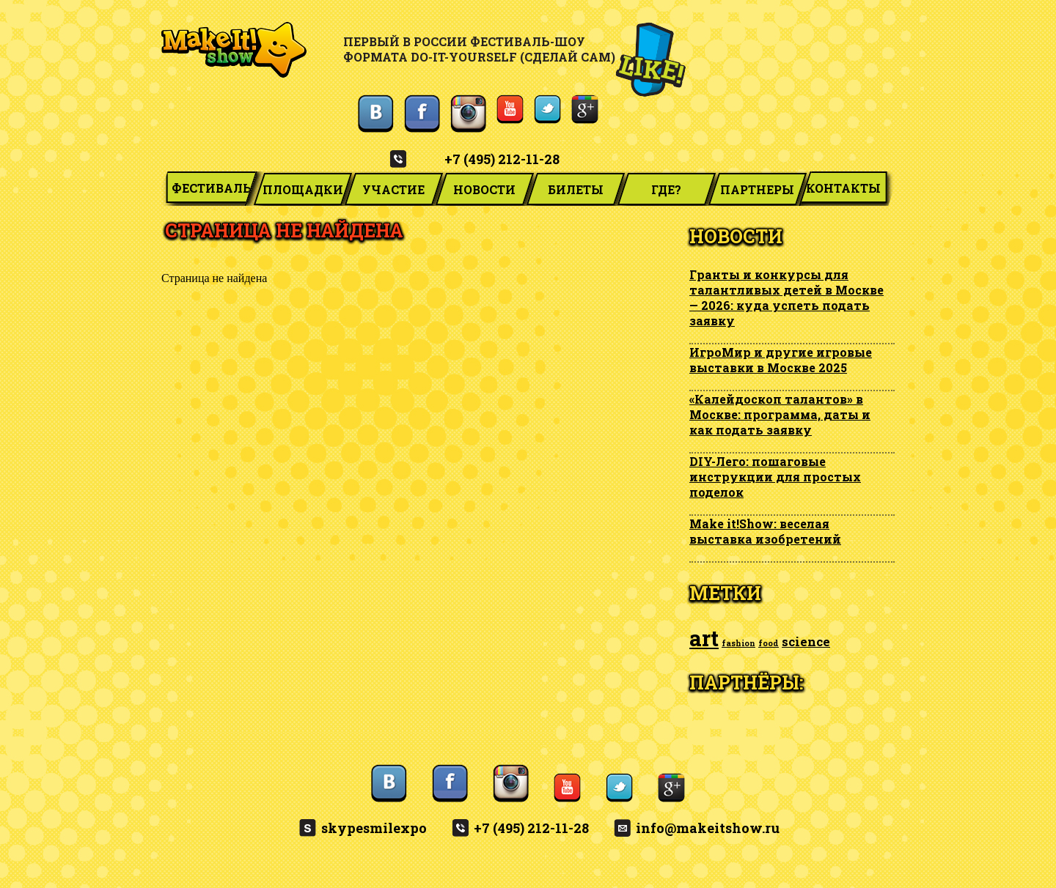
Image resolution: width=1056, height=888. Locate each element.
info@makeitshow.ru (708, 828)
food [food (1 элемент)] (768, 643)
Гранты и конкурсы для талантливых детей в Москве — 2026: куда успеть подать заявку (786, 297)
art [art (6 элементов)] (704, 638)
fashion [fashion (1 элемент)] (738, 643)
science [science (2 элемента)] (806, 641)
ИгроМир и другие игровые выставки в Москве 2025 (780, 359)
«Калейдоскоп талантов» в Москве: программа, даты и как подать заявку (779, 414)
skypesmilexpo (374, 828)
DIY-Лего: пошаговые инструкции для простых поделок (775, 477)
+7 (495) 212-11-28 (502, 159)
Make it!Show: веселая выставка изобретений (765, 531)
